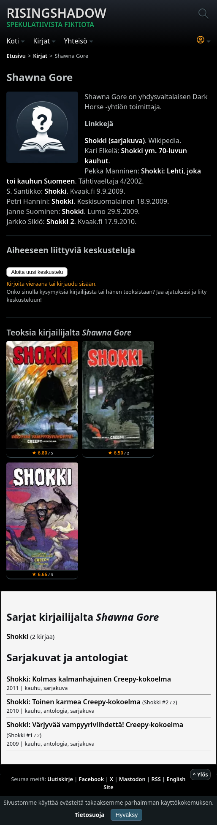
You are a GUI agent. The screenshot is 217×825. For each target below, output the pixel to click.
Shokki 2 (60, 221)
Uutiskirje (60, 779)
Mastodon (132, 779)
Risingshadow (56, 17)
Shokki (55, 191)
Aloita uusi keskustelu (37, 272)
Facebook (91, 779)
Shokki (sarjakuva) (115, 140)
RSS (155, 779)
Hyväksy (126, 814)
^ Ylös (200, 774)
